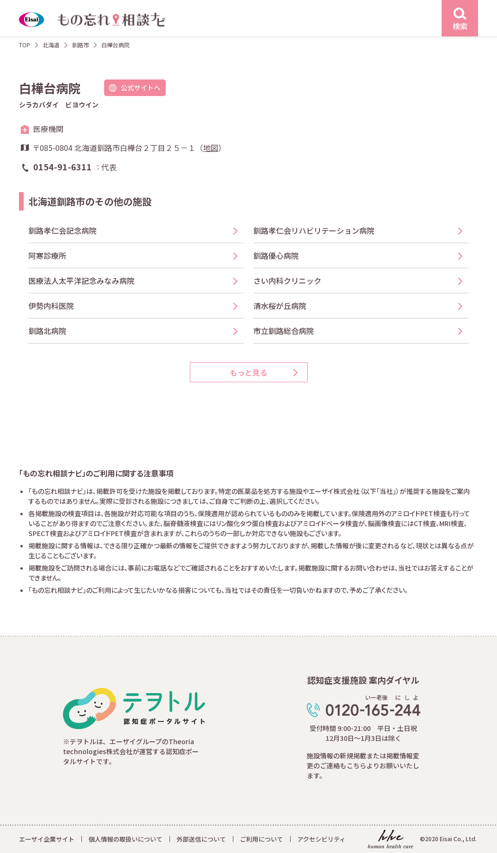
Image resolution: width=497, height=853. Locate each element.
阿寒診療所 (47, 255)
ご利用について (261, 839)
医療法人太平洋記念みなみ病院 (81, 280)
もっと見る (248, 372)
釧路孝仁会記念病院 (62, 230)
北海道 (51, 45)
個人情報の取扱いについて (125, 839)
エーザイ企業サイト (46, 839)
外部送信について (201, 839)
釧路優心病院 (276, 255)
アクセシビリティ (321, 839)
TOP (24, 45)
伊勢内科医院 (51, 305)
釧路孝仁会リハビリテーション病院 (313, 230)
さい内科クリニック (287, 280)
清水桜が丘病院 (279, 305)
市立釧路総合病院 (283, 330)
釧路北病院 (47, 330)
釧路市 (80, 45)
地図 (210, 147)
